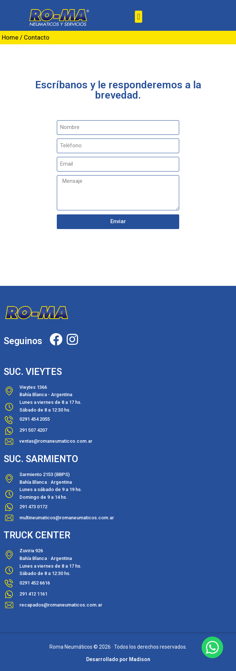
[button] (138, 17)
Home (10, 37)
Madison (139, 659)
